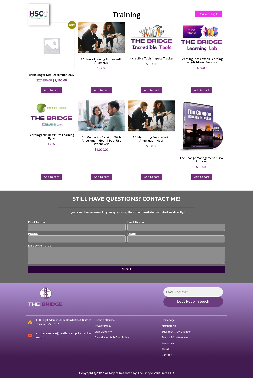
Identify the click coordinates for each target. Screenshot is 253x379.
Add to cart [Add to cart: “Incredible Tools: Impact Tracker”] (151, 90)
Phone (33, 234)
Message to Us (39, 245)
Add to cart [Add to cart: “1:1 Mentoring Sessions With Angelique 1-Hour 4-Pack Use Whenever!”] (101, 177)
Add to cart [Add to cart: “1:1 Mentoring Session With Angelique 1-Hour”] (151, 177)
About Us (79, 13)
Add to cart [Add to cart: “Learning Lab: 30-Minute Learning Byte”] (51, 177)
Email (131, 234)
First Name (36, 222)
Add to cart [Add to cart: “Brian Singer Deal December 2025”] (51, 90)
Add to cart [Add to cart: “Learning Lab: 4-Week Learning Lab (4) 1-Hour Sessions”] (201, 90)
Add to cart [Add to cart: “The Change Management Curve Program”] (201, 177)
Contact (96, 13)
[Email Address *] (193, 292)
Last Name (135, 222)
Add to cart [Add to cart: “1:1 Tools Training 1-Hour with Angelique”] (101, 90)
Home (63, 13)
